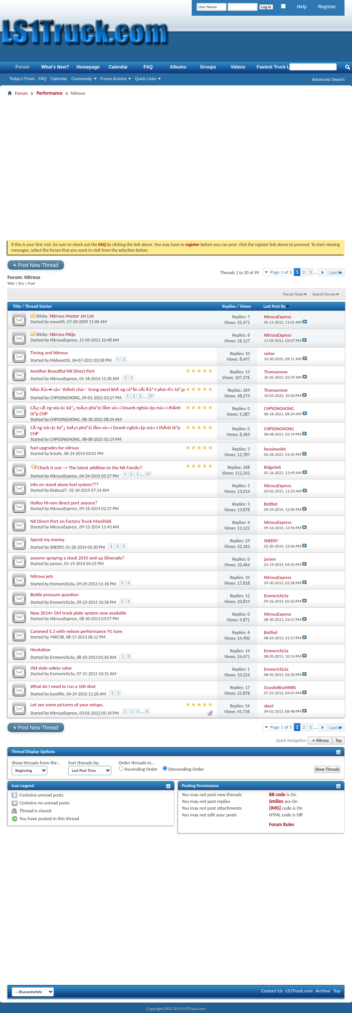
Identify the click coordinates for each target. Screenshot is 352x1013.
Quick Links (145, 78)
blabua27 (58, 490)
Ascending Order (138, 769)
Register (327, 6)
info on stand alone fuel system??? (64, 484)
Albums (178, 67)
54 (247, 706)
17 (247, 687)
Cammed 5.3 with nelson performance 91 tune (76, 631)
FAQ (43, 78)
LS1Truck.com (299, 991)
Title (17, 306)
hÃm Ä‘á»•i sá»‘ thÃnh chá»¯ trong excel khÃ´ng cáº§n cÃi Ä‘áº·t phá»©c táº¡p (107, 389)
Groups (208, 67)
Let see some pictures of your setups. (67, 704)
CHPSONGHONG (65, 397)
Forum (22, 67)
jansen (56, 563)
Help (302, 6)
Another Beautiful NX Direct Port (62, 371)
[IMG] (275, 808)
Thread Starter (38, 306)
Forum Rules (281, 824)
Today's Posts (22, 78)
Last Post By (276, 306)
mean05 (57, 321)
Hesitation (40, 649)
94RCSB (57, 637)
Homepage (87, 67)
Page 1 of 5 (281, 272)
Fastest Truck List (276, 67)
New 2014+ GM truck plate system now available (78, 613)
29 (247, 540)
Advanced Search (328, 79)
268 (246, 467)
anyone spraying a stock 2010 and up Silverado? (77, 558)
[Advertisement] (70, 168)
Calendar (59, 78)
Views (245, 306)
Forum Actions (113, 78)
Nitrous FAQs (62, 334)
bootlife (57, 694)
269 (246, 390)
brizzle (56, 453)
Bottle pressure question (54, 594)
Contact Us (271, 991)
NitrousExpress (64, 340)
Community (81, 78)
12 (247, 595)
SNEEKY (57, 547)
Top (339, 740)
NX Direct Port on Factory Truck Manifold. (71, 521)
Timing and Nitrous (49, 352)
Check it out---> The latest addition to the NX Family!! (89, 467)
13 (247, 371)
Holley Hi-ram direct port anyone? (63, 503)
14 (247, 650)
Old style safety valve (51, 668)
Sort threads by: (84, 762)
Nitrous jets (41, 576)
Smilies (276, 801)
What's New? (55, 67)
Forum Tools (293, 294)
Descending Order (183, 769)
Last (336, 272)
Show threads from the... (36, 762)
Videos (238, 67)
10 (247, 353)
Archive (323, 991)
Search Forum (324, 294)
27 (151, 396)
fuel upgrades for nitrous (54, 448)
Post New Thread (35, 265)
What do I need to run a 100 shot (62, 686)
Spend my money (47, 539)
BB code (277, 794)
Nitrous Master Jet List (72, 316)
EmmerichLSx (62, 583)
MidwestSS (60, 360)
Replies (229, 306)
